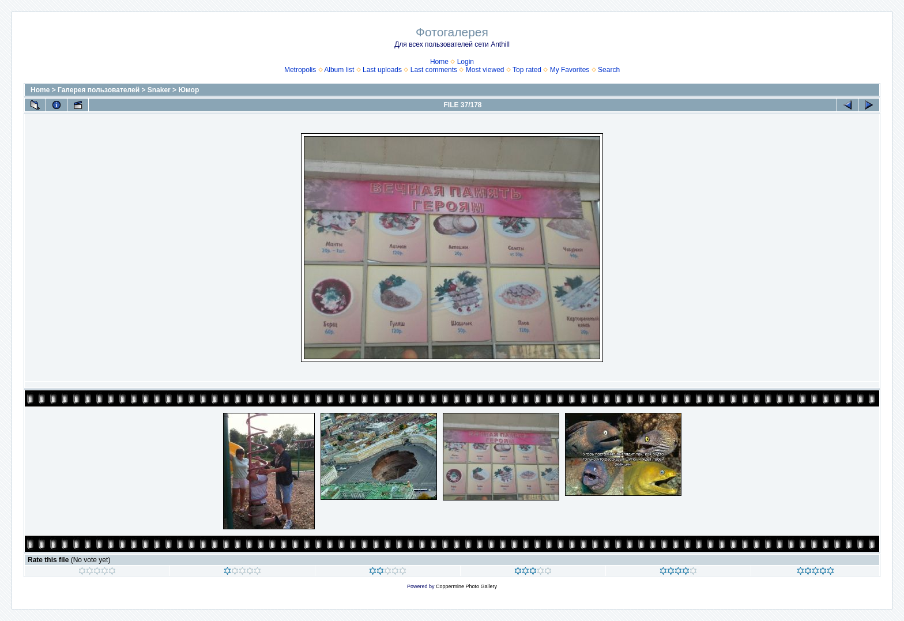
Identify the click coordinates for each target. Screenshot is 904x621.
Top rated (527, 70)
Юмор (188, 90)
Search (609, 70)
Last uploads (382, 70)
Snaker (159, 90)
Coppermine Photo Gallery (466, 586)
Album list (339, 70)
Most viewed (485, 70)
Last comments (433, 70)
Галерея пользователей (99, 90)
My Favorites (570, 70)
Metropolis (300, 70)
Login (465, 62)
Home (439, 62)
